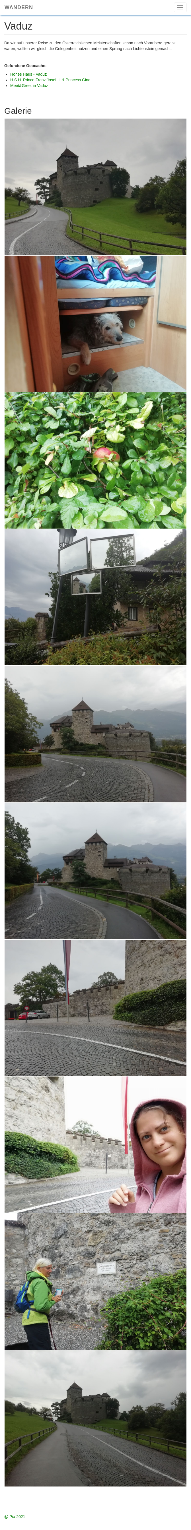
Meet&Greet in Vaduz (29, 85)
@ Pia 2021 (14, 1516)
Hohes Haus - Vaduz (28, 74)
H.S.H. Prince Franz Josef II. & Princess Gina (50, 80)
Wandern (19, 7)
